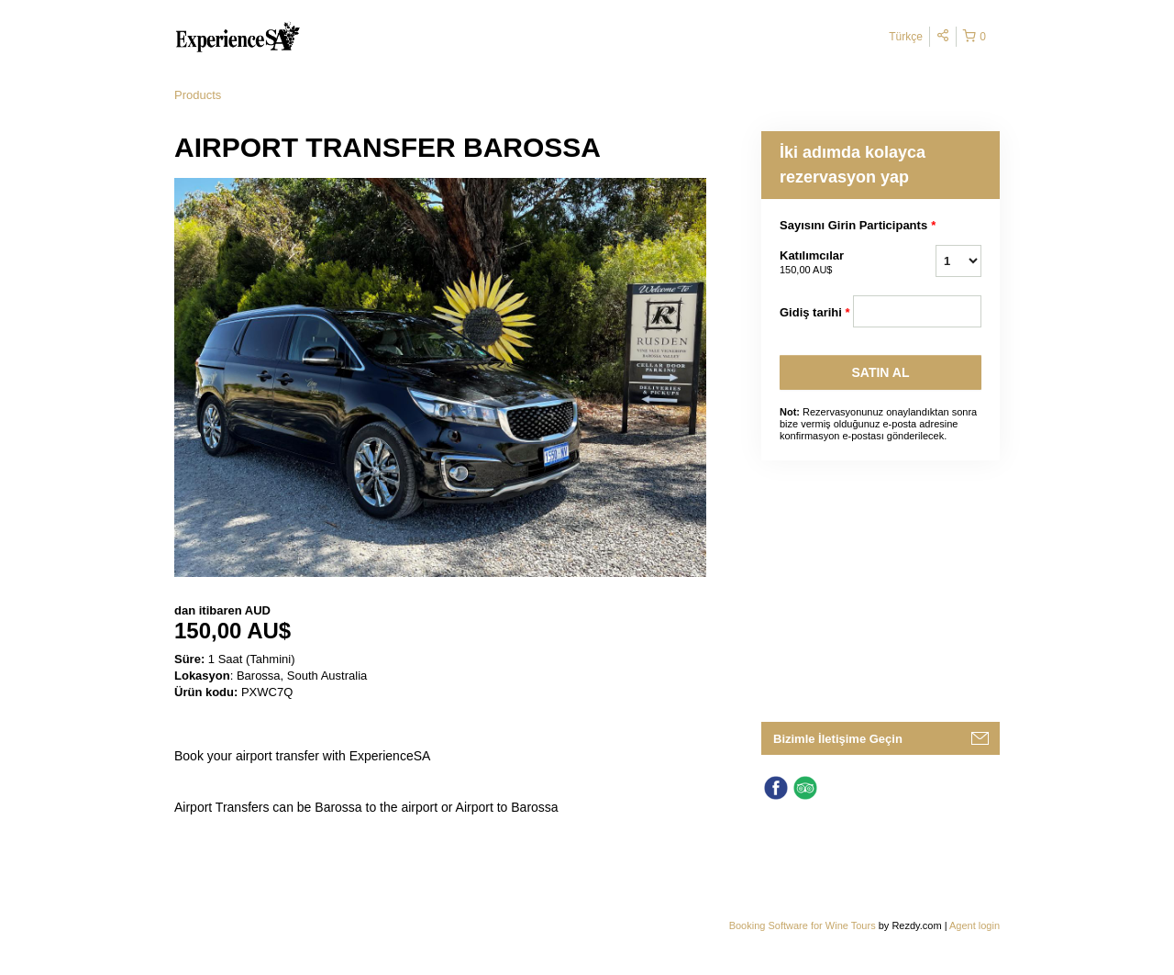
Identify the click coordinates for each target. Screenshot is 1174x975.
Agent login (974, 925)
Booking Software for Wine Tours (804, 925)
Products (197, 95)
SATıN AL (881, 372)
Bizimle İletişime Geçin (838, 739)
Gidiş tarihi (815, 313)
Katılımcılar (816, 263)
